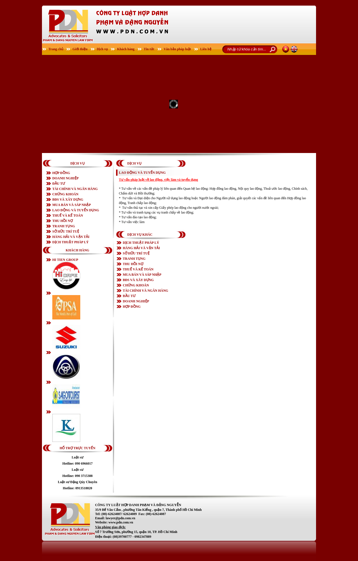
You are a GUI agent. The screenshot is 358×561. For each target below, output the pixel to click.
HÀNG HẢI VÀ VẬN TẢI (71, 237)
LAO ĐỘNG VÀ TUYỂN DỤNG (75, 210)
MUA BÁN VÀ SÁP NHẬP (71, 205)
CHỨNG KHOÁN (65, 194)
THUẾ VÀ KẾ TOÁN (67, 215)
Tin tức (149, 49)
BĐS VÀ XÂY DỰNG (67, 199)
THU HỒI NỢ (62, 221)
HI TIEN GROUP (65, 260)
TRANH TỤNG (63, 226)
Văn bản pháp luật (177, 49)
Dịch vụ (102, 49)
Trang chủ (55, 49)
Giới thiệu (80, 49)
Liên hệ (205, 49)
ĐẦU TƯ (58, 184)
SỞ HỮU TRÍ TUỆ (65, 231)
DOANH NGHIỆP (65, 178)
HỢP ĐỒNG (61, 173)
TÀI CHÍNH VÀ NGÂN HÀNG (75, 189)
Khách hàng (125, 49)
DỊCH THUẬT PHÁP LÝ (70, 242)
